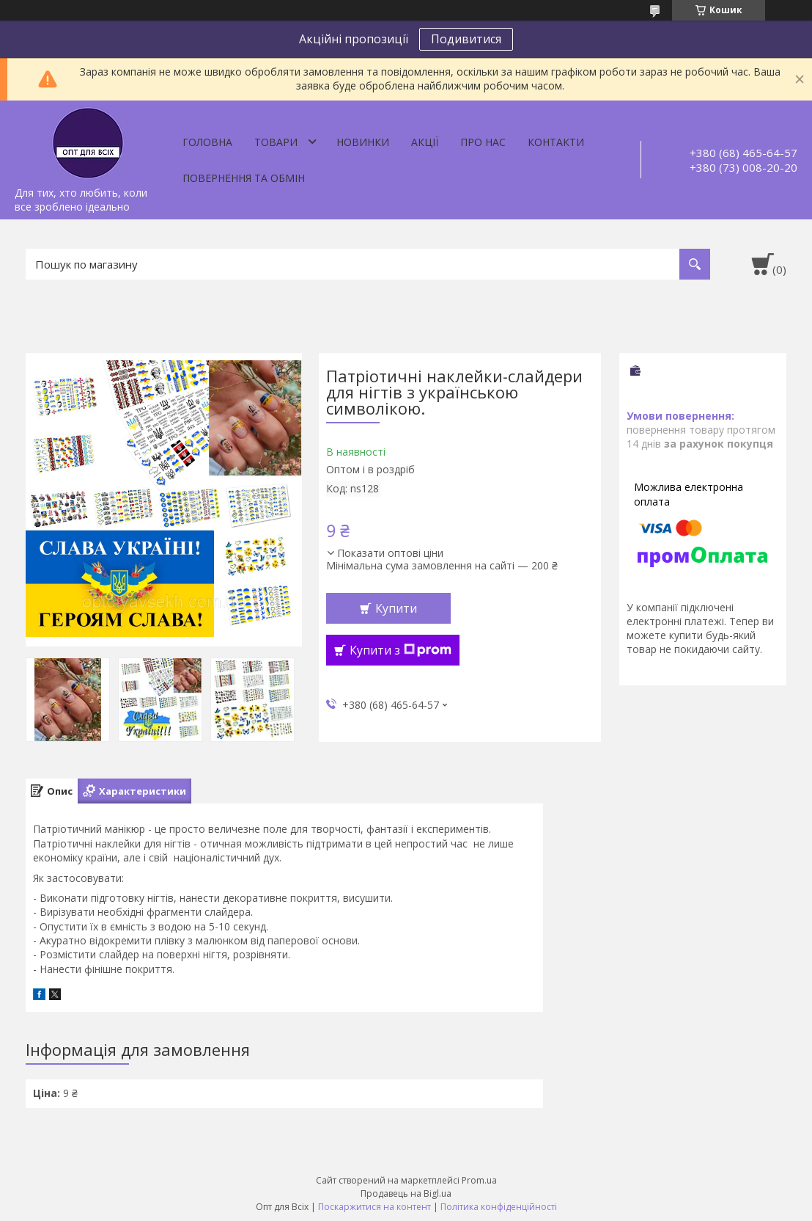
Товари (276, 142)
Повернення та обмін (243, 178)
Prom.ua (479, 1180)
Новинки (362, 142)
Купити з (400, 650)
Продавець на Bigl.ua (406, 1193)
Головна (207, 142)
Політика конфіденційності (498, 1206)
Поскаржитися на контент (374, 1206)
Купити (396, 608)
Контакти (556, 142)
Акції (424, 142)
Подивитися (466, 39)
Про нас (483, 142)
